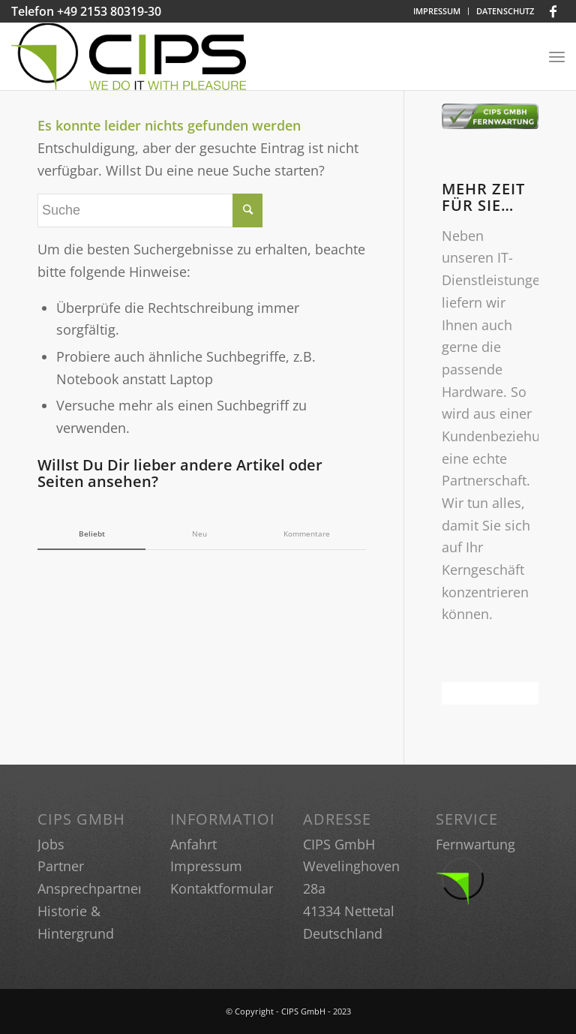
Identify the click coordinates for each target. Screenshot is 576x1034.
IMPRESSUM (436, 11)
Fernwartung (475, 844)
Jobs (51, 844)
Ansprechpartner (90, 888)
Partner (61, 866)
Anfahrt (193, 844)
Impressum (206, 866)
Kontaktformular (222, 888)
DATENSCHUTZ (505, 11)
